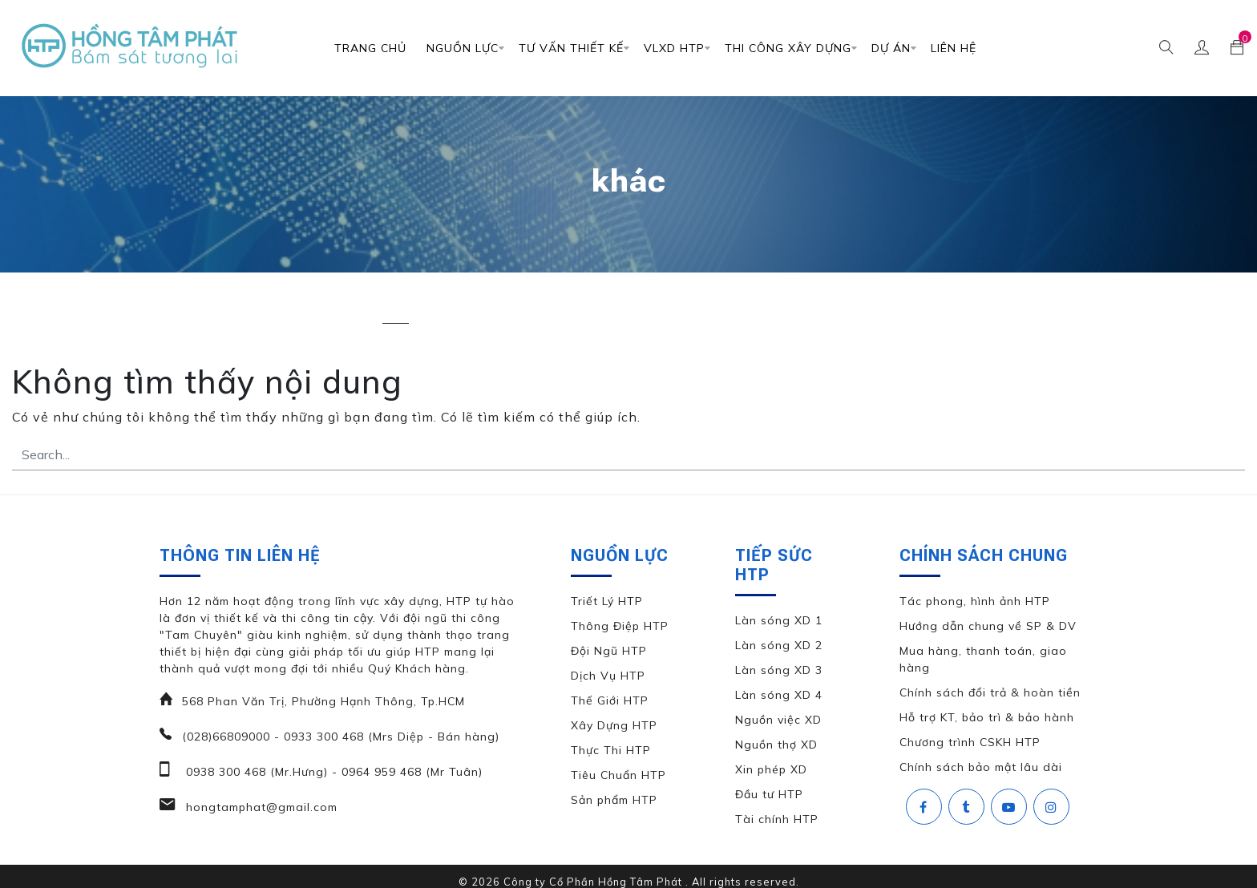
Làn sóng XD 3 (779, 670)
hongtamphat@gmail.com (259, 807)
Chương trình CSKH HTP (970, 742)
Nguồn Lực (462, 48)
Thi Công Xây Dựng (788, 48)
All (175, 310)
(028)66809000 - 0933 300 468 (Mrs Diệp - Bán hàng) (340, 736)
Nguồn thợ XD (776, 744)
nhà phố (469, 310)
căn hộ (326, 310)
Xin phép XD (771, 769)
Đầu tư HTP (769, 794)
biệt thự (247, 310)
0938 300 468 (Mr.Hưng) (255, 772)
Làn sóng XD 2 (779, 645)
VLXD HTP (674, 48)
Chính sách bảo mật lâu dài (980, 767)
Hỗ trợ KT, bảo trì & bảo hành (986, 717)
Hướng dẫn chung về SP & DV (988, 626)
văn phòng (1063, 310)
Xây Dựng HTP (614, 725)
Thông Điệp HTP (620, 626)
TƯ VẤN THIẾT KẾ (571, 48)
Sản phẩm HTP (614, 800)
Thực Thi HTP (611, 750)
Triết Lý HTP (607, 601)
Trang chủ (370, 48)
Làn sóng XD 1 (779, 620)
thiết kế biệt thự (575, 310)
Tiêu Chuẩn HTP (618, 775)
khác (395, 310)
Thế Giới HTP (610, 700)
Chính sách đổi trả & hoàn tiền (990, 692)
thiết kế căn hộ (699, 310)
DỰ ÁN (891, 48)
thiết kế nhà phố (951, 310)
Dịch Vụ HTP (608, 675)
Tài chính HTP (776, 819)
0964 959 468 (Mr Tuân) (410, 772)
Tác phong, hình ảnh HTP (974, 601)
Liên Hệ (953, 48)
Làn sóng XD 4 (779, 695)
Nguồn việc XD (778, 719)
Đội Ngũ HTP (609, 651)
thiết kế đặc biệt (822, 310)
